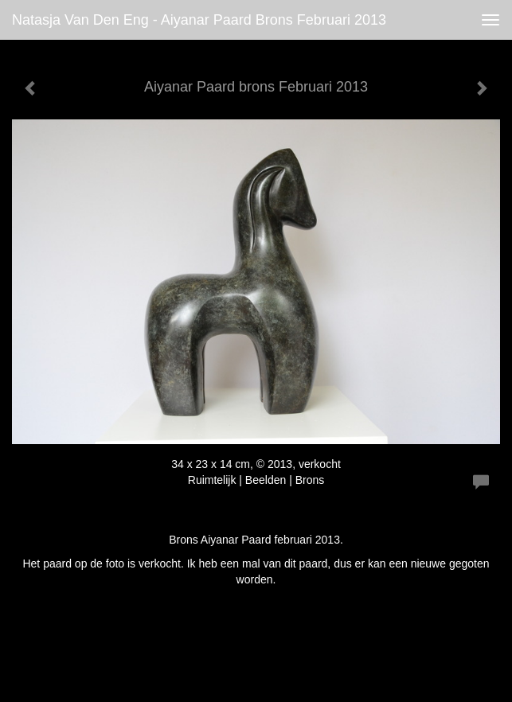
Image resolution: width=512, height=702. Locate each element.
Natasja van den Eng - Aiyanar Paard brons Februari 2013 (199, 20)
